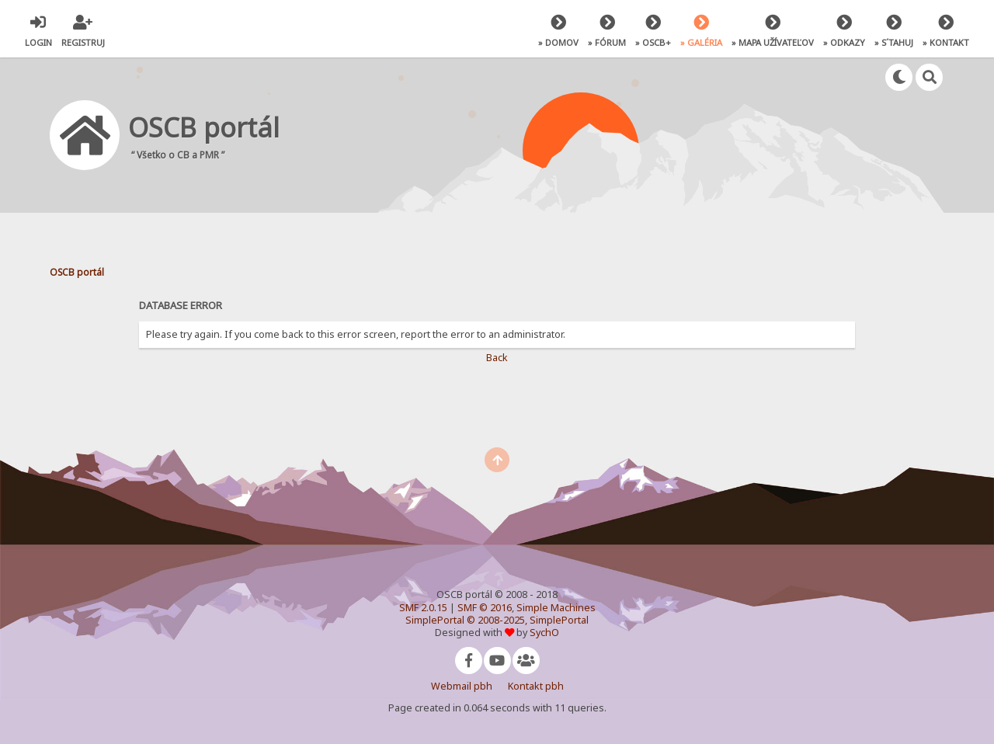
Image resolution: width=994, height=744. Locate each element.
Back (497, 357)
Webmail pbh (461, 686)
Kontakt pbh (536, 686)
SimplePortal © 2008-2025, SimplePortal (497, 620)
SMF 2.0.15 (423, 607)
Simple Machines (556, 607)
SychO (544, 632)
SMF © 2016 (484, 607)
